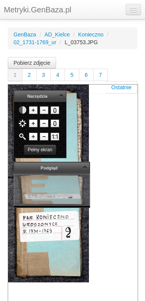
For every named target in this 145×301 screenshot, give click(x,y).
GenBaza (25, 34)
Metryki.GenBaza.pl (38, 9)
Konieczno (90, 34)
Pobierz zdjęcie (32, 63)
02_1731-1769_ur (35, 42)
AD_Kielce (57, 34)
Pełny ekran (40, 149)
